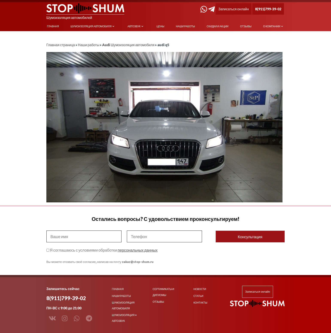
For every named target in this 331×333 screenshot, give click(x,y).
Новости (199, 289)
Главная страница (60, 45)
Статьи (198, 296)
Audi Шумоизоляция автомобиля (128, 45)
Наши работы (185, 26)
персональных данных (138, 250)
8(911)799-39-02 (268, 9)
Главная (53, 26)
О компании (271, 26)
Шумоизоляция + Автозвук (124, 317)
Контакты (200, 302)
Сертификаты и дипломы (163, 291)
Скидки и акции (217, 26)
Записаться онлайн (233, 9)
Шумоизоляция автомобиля (90, 26)
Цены (160, 26)
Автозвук (134, 26)
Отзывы (246, 26)
